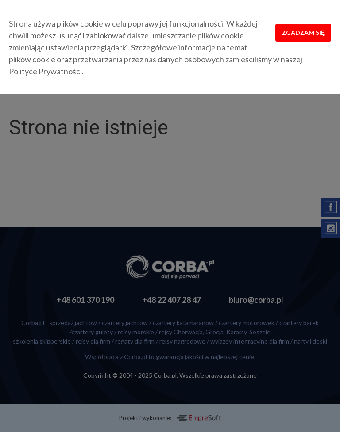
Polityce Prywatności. (46, 71)
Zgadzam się (303, 32)
